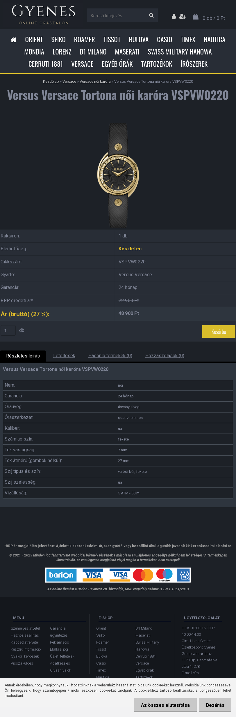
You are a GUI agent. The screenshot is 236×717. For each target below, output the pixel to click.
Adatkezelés (60, 663)
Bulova (139, 39)
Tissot (112, 39)
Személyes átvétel (25, 628)
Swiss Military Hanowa (180, 52)
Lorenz (62, 52)
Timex (187, 39)
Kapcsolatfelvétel (25, 642)
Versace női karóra (95, 81)
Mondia (34, 52)
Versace (82, 64)
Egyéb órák (117, 64)
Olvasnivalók (60, 670)
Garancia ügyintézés (59, 631)
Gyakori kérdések (25, 656)
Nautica (214, 39)
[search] (151, 15)
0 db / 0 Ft (214, 18)
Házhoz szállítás (25, 635)
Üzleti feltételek (62, 656)
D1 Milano (93, 52)
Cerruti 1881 (45, 64)
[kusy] (8, 330)
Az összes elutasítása (164, 705)
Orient (34, 39)
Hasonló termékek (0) (110, 355)
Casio (164, 39)
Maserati (127, 52)
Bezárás (215, 705)
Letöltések (64, 355)
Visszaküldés (22, 663)
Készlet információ (26, 649)
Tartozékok (156, 64)
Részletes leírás (23, 356)
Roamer (84, 39)
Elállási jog (59, 649)
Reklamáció (59, 642)
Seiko (58, 39)
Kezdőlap (51, 81)
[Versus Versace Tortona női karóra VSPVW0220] (118, 122)
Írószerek (194, 64)
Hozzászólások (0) (164, 355)
